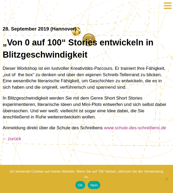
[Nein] (166, 179)
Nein (94, 185)
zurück (14, 138)
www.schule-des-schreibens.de (135, 127)
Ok (80, 185)
